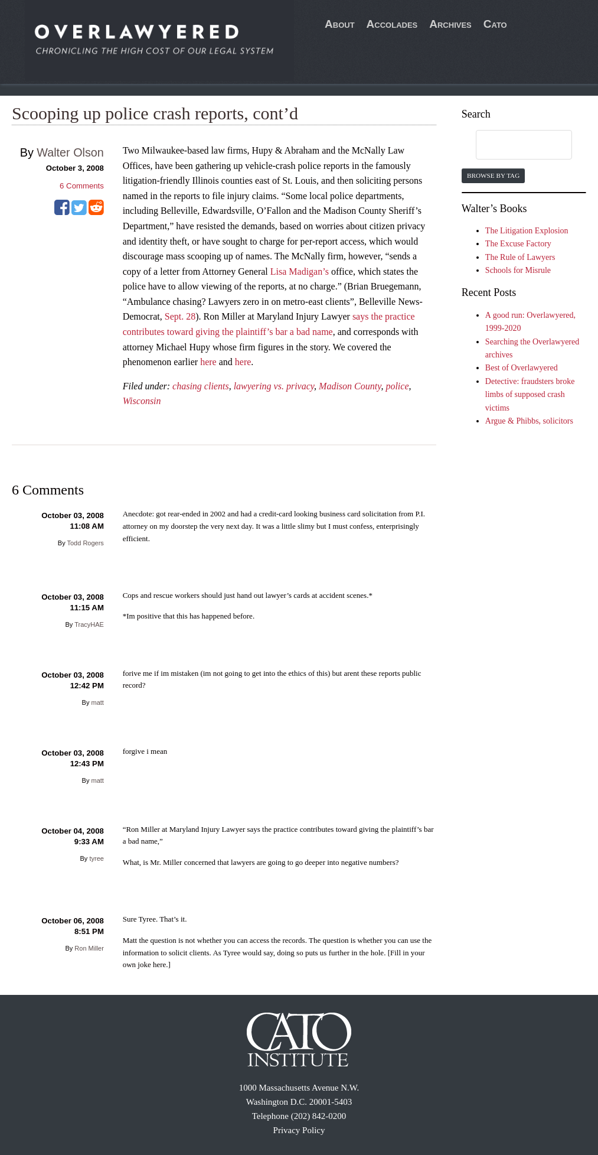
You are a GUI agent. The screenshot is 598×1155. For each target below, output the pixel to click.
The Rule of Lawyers (520, 257)
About (340, 24)
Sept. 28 (180, 316)
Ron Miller (89, 948)
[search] (512, 145)
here (208, 362)
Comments (82, 185)
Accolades (392, 24)
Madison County (350, 386)
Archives (450, 24)
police (397, 386)
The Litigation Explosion (526, 230)
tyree (96, 858)
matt (97, 702)
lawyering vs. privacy (274, 386)
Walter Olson (70, 152)
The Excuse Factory (518, 243)
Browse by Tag (493, 175)
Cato (495, 24)
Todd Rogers (85, 542)
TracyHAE (89, 624)
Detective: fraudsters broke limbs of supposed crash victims (530, 394)
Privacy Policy (299, 1130)
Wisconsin (142, 401)
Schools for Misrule (518, 270)
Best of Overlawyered (521, 367)
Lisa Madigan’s (299, 271)
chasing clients (200, 386)
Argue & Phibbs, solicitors (529, 421)
